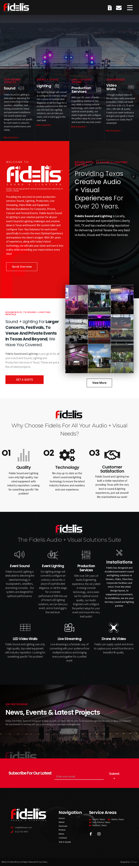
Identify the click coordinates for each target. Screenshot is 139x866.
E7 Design (133, 862)
